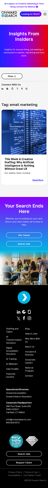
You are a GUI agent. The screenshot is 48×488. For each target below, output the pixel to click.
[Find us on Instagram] (26, 88)
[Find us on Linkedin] (2, 88)
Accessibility (14, 475)
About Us (29, 346)
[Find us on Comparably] (7, 88)
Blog (27, 328)
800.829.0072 (13, 422)
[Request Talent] (24, 462)
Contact (29, 375)
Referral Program (29, 369)
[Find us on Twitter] (17, 88)
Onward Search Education (19, 396)
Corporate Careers (30, 361)
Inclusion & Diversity (30, 353)
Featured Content (10, 375)
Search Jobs (31, 333)
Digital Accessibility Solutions (12, 351)
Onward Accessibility (16, 393)
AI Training (11, 359)
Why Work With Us (32, 340)
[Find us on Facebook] (22, 88)
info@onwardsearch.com (18, 419)
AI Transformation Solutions (14, 339)
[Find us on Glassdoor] (12, 88)
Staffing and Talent (12, 330)
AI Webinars (12, 364)
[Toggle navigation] (44, 14)
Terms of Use (31, 472)
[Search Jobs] (24, 244)
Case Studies (12, 369)
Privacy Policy (15, 472)
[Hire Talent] (24, 235)
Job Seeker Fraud (32, 475)
